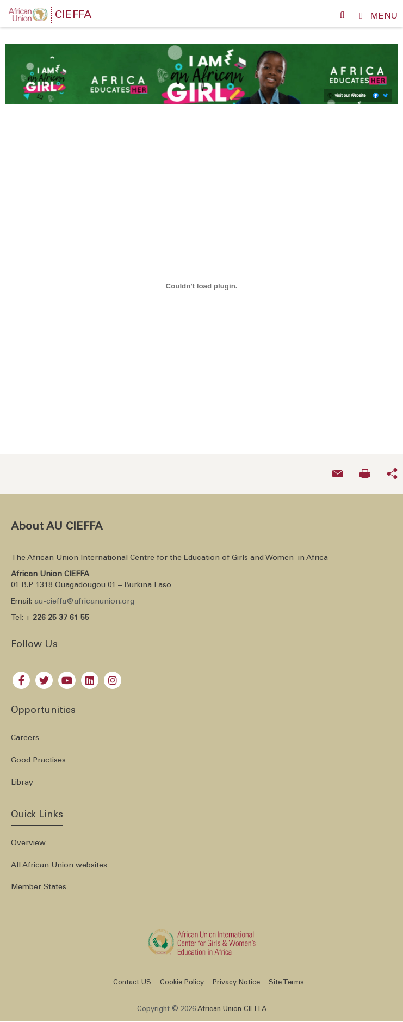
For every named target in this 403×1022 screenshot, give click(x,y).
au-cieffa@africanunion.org (84, 596)
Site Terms (286, 977)
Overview (28, 837)
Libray (22, 777)
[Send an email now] (337, 468)
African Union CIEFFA (231, 1003)
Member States (38, 881)
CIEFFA (73, 15)
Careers (25, 732)
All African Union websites (59, 859)
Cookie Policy (182, 977)
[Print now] (364, 468)
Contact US (132, 977)
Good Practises (38, 755)
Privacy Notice (236, 977)
